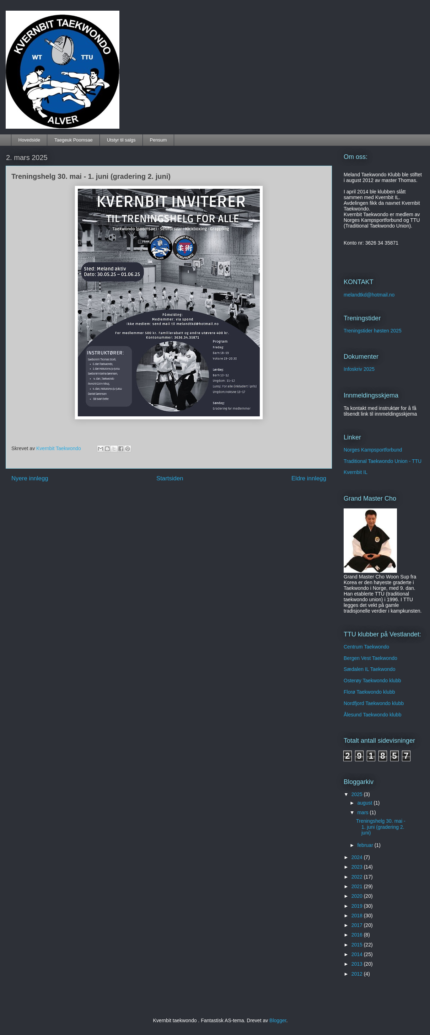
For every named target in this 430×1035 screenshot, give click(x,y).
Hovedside (29, 140)
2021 (357, 886)
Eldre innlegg (308, 478)
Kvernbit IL (355, 472)
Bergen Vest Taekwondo (370, 658)
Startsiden (169, 478)
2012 (357, 974)
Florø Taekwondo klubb (369, 692)
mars (363, 812)
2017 (357, 925)
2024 (357, 857)
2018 (357, 915)
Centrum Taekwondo (366, 647)
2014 (357, 954)
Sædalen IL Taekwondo (370, 669)
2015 (357, 945)
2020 (357, 896)
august (365, 803)
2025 (357, 794)
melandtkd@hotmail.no (369, 295)
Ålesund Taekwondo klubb (372, 714)
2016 (357, 935)
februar (365, 845)
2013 (357, 964)
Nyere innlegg (29, 478)
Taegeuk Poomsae (73, 140)
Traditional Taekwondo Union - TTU (382, 461)
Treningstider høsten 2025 (373, 331)
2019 (357, 906)
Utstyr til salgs (121, 140)
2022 (357, 877)
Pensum (158, 140)
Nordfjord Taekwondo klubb (374, 703)
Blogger (277, 1020)
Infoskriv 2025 (359, 369)
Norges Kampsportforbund (373, 450)
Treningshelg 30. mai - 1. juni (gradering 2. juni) (380, 827)
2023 (357, 867)
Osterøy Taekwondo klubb (372, 680)
